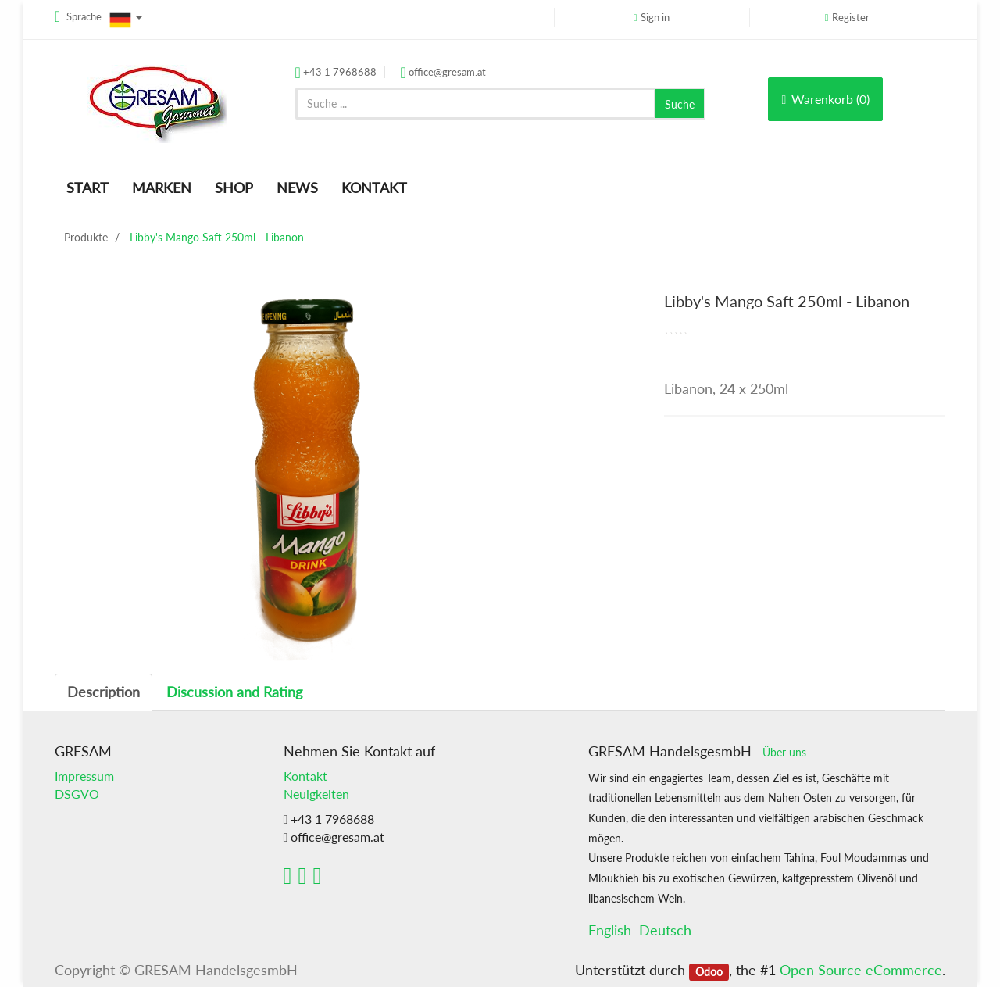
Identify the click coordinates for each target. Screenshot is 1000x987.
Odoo (709, 971)
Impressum (84, 775)
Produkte (86, 237)
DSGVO (77, 793)
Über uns (784, 752)
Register (851, 17)
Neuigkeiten (316, 793)
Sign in (655, 17)
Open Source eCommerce (861, 969)
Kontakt (305, 775)
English (609, 930)
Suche (680, 104)
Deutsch (665, 930)
